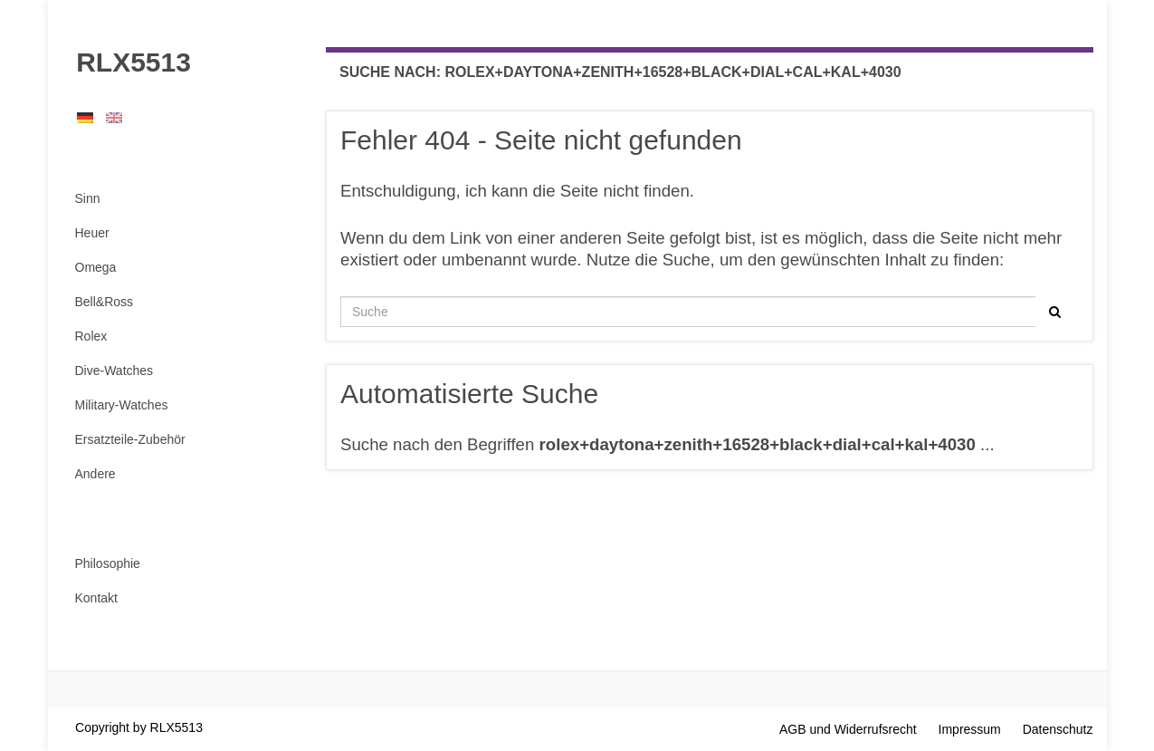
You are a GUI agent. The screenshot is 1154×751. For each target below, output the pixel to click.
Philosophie (107, 563)
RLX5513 (126, 62)
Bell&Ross (104, 301)
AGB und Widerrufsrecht (848, 729)
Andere (95, 474)
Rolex (91, 336)
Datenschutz (1058, 729)
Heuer (92, 233)
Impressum (970, 729)
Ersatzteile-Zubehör (130, 439)
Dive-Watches (114, 370)
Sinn (87, 198)
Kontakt (96, 598)
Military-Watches (121, 405)
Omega (96, 267)
